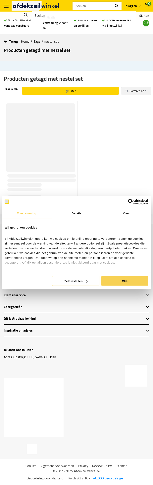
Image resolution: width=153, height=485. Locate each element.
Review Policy (102, 465)
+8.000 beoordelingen (108, 478)
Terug (11, 41)
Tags (38, 41)
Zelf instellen (75, 281)
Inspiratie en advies (76, 330)
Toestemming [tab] (26, 213)
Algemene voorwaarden (57, 465)
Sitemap (122, 465)
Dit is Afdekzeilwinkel (76, 318)
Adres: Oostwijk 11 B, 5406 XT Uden (30, 357)
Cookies (31, 465)
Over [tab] (126, 213)
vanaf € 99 (55, 22)
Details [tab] (76, 213)
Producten (11, 89)
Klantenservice (76, 295)
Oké (125, 281)
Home (26, 41)
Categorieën (76, 306)
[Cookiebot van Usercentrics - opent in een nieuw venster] (131, 202)
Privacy (83, 465)
